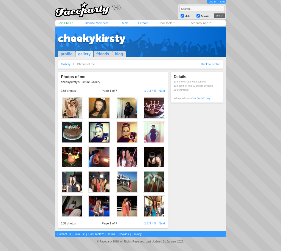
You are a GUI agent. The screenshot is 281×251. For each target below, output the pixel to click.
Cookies (124, 234)
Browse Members (96, 23)
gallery (84, 54)
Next (162, 90)
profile (66, 54)
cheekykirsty (91, 38)
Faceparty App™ (200, 23)
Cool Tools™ (166, 23)
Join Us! (80, 234)
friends (102, 54)
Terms (111, 234)
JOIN (222, 2)
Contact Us (64, 234)
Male (125, 23)
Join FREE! (65, 23)
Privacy (137, 234)
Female (143, 23)
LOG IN (212, 2)
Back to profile (210, 64)
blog (119, 54)
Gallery (66, 64)
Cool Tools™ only (200, 98)
